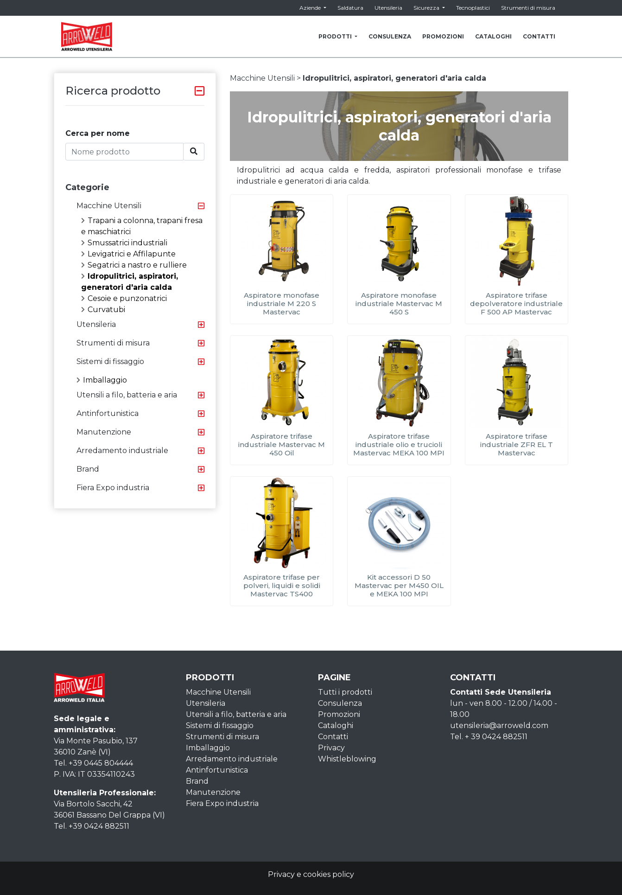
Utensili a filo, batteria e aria (126, 394)
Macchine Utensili (108, 205)
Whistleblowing (347, 758)
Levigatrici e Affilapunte (128, 253)
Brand (87, 469)
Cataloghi (335, 725)
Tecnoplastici (473, 7)
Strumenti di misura (528, 7)
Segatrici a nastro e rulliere (134, 265)
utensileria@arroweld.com (499, 725)
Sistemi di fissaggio (110, 361)
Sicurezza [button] (427, 7)
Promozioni (339, 714)
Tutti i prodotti (345, 692)
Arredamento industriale (122, 450)
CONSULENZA (389, 36)
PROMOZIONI (443, 36)
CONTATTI (539, 36)
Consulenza (340, 703)
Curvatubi (103, 309)
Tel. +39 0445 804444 (93, 763)
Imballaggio (101, 380)
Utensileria (388, 7)
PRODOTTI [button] (335, 36)
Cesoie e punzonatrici (124, 298)
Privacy (331, 747)
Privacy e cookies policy (311, 874)
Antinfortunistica (107, 413)
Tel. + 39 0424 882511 (488, 736)
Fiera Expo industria (112, 487)
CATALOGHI (493, 36)
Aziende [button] (310, 7)
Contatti (333, 736)
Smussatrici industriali (124, 242)
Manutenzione (103, 432)
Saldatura (350, 7)
